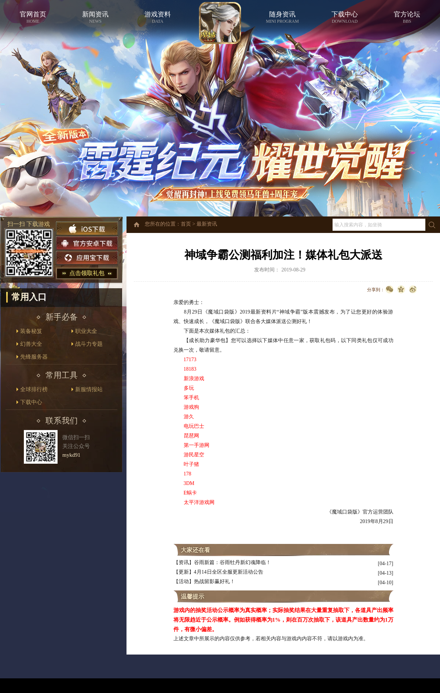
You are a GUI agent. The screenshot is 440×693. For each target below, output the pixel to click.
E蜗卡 (190, 493)
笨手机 (191, 397)
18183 (190, 369)
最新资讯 (207, 224)
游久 (189, 416)
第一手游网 (196, 445)
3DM (189, 483)
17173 (190, 359)
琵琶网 (191, 435)
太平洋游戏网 (199, 502)
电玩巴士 (194, 426)
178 (187, 474)
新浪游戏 (194, 378)
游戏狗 (191, 407)
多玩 (189, 388)
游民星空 (194, 454)
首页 (186, 224)
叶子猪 (191, 464)
